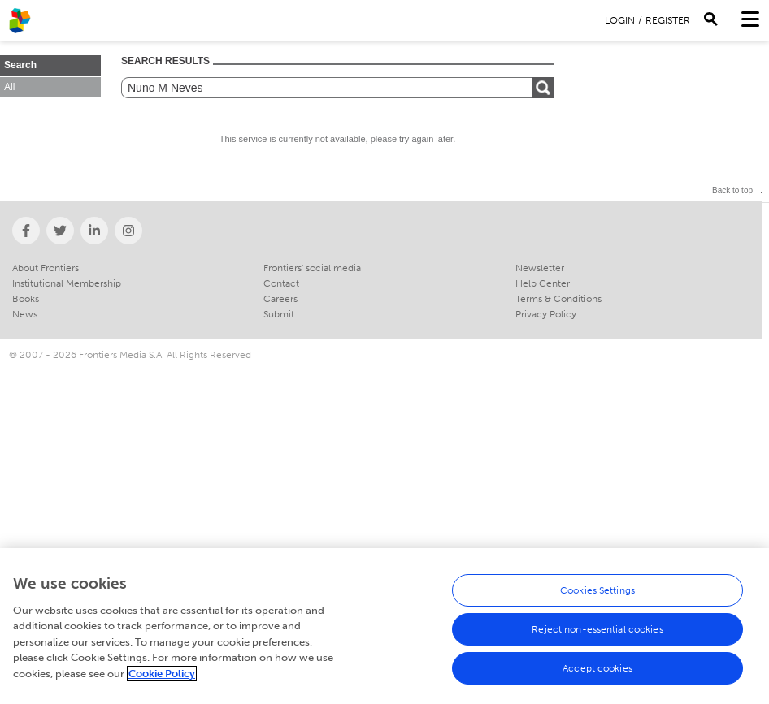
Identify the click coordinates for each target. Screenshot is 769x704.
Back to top (732, 190)
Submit (278, 314)
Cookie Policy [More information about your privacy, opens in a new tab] (161, 678)
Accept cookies (597, 672)
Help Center (542, 283)
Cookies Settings (597, 594)
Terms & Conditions (558, 298)
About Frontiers (45, 268)
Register (667, 20)
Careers (280, 298)
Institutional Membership (66, 283)
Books (25, 298)
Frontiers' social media (312, 268)
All (9, 87)
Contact (281, 283)
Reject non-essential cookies (597, 633)
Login (620, 20)
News (24, 314)
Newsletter (539, 268)
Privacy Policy (545, 314)
